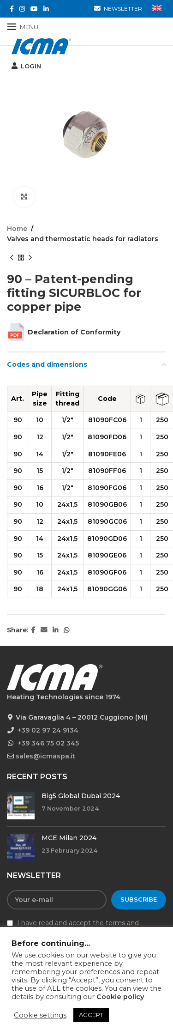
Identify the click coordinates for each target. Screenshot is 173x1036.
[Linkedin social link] (46, 9)
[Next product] (30, 258)
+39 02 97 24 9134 (48, 730)
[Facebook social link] (12, 9)
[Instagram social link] (22, 9)
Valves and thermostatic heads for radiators (82, 239)
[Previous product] (11, 258)
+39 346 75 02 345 (48, 743)
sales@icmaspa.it (45, 756)
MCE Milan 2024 (69, 838)
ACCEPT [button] (91, 1014)
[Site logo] (41, 46)
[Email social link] (44, 630)
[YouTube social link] (34, 9)
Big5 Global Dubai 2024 (81, 796)
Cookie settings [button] (40, 1015)
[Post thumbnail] (21, 805)
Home (17, 228)
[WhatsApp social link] (66, 630)
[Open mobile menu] (22, 27)
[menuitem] (159, 9)
